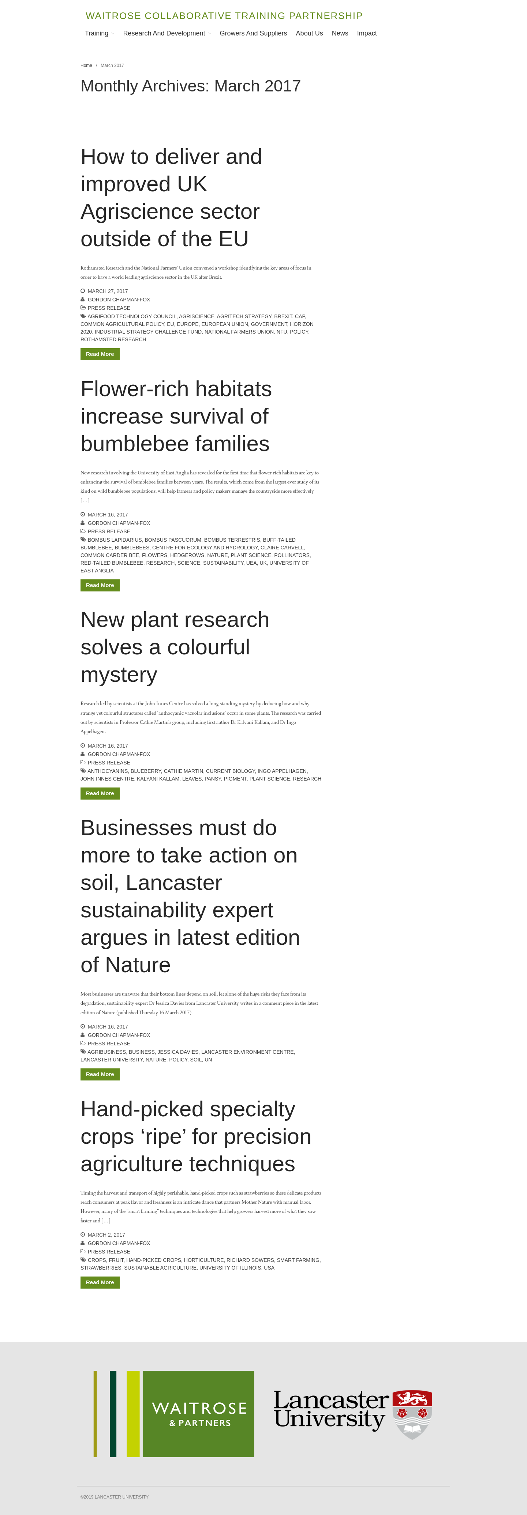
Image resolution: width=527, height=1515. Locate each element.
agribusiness (106, 1052)
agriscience (196, 316)
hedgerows (187, 555)
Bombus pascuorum (173, 540)
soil (196, 1060)
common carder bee (110, 555)
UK (262, 563)
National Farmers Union (239, 332)
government (269, 324)
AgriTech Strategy (244, 316)
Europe (187, 324)
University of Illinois (230, 1268)
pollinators (292, 555)
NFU (282, 332)
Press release (109, 308)
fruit (116, 1260)
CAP (300, 316)
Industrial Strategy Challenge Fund (148, 332)
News (340, 33)
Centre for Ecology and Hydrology (205, 547)
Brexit (283, 316)
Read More (100, 354)
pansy (213, 779)
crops (97, 1260)
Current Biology (230, 771)
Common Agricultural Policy (122, 324)
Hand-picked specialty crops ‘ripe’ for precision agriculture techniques (196, 1136)
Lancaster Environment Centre (247, 1052)
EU (170, 324)
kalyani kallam (158, 779)
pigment (235, 779)
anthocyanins (107, 771)
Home (86, 65)
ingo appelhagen (282, 771)
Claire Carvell (282, 547)
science (188, 563)
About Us (309, 33)
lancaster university (112, 1060)
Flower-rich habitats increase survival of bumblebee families (176, 416)
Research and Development (164, 33)
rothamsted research (113, 339)
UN (208, 1060)
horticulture (204, 1260)
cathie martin (183, 771)
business (142, 1052)
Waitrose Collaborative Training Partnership (224, 15)
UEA (251, 563)
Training (96, 33)
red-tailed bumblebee (112, 563)
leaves (192, 779)
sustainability (223, 563)
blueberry (146, 771)
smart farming (298, 1260)
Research (160, 563)
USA (269, 1268)
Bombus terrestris (232, 540)
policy (299, 332)
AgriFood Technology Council (131, 316)
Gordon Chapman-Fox (119, 299)
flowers (154, 555)
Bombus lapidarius (115, 540)
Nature (217, 555)
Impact (367, 33)
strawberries (101, 1268)
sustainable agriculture (160, 1268)
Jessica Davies (178, 1052)
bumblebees (132, 547)
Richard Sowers (250, 1260)
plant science (251, 555)
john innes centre (107, 779)
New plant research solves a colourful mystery (175, 647)
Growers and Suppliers (253, 33)
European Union (224, 324)
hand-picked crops (153, 1260)
